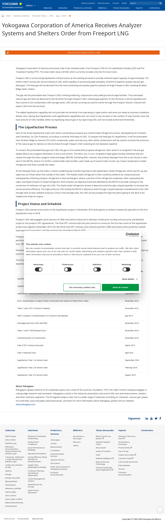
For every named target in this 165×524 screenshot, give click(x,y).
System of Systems (103, 451)
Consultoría (55, 451)
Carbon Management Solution (36, 480)
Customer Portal (124, 458)
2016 (51, 16)
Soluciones (62, 8)
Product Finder (124, 448)
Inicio (9, 16)
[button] (159, 510)
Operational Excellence (37, 454)
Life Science (55, 464)
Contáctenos (154, 8)
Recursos (77, 442)
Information (55, 440)
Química (8, 471)
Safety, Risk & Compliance (33, 443)
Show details (128, 279)
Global (124, 3)
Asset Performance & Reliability (36, 449)
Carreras (115, 3)
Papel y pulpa (10, 492)
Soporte (139, 8)
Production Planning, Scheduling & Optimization (36, 473)
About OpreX (101, 448)
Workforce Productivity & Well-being (37, 437)
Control (53, 444)
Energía (8, 474)
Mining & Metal (11, 481)
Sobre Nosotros (104, 3)
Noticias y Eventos (88, 3)
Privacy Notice (23, 519)
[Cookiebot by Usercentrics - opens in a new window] (127, 235)
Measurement (56, 447)
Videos (76, 446)
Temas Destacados (121, 8)
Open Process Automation (33, 491)
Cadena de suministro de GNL (14, 466)
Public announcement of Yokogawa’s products (60, 468)
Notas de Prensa (39, 16)
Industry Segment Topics (103, 443)
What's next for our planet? (103, 437)
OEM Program (10, 436)
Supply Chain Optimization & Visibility (37, 466)
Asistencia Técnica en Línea (126, 437)
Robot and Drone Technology (102, 463)
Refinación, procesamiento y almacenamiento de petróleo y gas (13, 450)
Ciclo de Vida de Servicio (128, 462)
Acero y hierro (10, 496)
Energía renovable (12, 478)
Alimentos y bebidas (13, 488)
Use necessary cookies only (82, 287)
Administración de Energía (35, 486)
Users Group (123, 451)
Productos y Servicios (83, 8)
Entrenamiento (124, 465)
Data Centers (10, 440)
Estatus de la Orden (126, 455)
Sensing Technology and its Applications (104, 469)
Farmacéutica (10, 485)
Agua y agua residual (13, 499)
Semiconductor (11, 506)
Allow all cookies (120, 287)
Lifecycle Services (57, 460)
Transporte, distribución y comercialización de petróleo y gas (14, 459)
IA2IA (98, 455)
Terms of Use (9, 519)
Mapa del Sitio (37, 519)
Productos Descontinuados (57, 474)
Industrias (48, 8)
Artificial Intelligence (104, 458)
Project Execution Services (57, 455)
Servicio (121, 469)
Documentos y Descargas (78, 437)
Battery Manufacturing (14, 503)
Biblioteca (102, 8)
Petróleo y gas (11, 443)
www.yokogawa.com (25, 404)
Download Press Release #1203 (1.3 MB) (53, 52)
